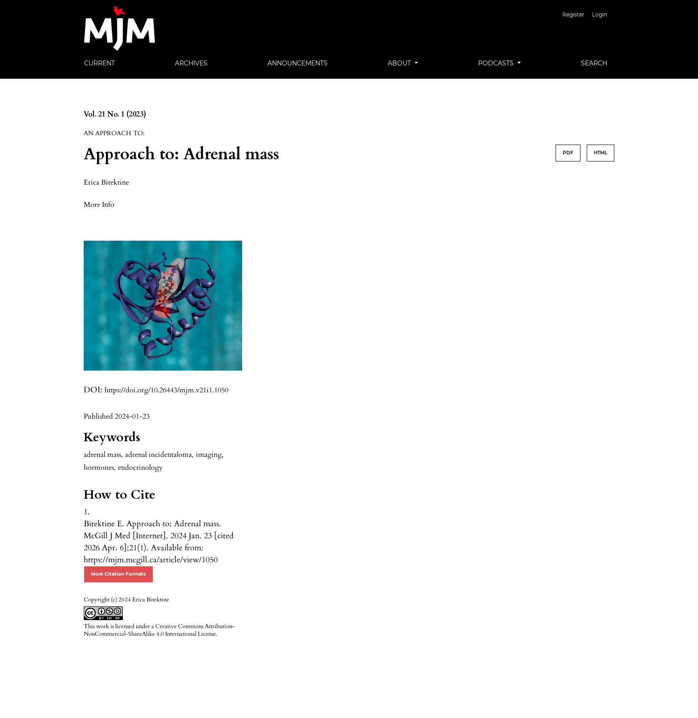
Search (594, 63)
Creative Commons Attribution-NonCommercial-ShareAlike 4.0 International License (159, 630)
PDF (568, 153)
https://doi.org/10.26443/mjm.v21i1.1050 (166, 390)
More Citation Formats (118, 574)
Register (573, 14)
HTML (600, 153)
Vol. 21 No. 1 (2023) (115, 114)
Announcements (298, 63)
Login (599, 14)
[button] (99, 204)
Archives (191, 63)
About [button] (400, 63)
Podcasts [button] (496, 63)
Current (99, 63)
